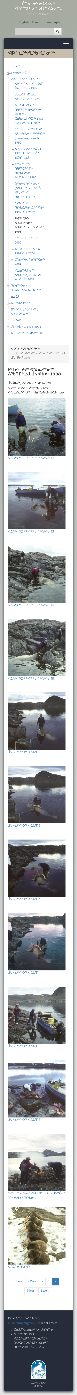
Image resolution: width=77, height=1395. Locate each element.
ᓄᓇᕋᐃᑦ (16, 320)
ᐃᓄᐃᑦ (15, 296)
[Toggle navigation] (66, 43)
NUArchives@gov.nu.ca (24, 1323)
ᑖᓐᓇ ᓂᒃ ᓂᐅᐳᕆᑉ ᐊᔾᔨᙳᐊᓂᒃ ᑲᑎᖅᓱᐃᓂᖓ (38, 9)
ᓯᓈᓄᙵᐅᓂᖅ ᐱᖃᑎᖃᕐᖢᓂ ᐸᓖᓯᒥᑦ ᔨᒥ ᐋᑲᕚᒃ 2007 (29, 275)
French (36, 22)
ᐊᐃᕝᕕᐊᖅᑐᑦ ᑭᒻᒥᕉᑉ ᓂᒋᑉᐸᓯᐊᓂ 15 (31, 678)
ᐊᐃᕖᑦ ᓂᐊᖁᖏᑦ (19, 1267)
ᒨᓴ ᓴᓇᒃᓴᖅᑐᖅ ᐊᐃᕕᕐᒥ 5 (24, 1046)
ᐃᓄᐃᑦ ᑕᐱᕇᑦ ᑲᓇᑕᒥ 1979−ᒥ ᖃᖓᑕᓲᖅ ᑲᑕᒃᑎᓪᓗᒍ (28, 154)
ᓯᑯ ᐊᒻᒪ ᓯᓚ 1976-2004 (26, 327)
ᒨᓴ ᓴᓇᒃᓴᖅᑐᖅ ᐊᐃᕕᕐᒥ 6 (24, 1120)
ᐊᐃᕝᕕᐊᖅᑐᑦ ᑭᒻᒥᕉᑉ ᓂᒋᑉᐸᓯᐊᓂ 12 (31, 458)
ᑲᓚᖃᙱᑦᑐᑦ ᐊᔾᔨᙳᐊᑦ (27, 333)
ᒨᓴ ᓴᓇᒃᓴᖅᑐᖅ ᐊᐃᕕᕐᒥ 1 (24, 752)
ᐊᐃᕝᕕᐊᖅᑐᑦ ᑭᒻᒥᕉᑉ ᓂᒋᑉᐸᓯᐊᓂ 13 (31, 531)
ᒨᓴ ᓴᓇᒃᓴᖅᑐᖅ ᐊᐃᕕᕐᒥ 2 (24, 825)
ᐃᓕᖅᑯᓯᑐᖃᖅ (20, 303)
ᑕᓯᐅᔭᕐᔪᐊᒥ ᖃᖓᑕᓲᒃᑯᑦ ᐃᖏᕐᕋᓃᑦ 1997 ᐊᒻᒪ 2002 (30, 208)
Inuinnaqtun (53, 22)
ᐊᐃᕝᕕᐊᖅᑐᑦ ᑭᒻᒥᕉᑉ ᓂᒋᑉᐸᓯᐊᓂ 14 (31, 605)
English (24, 22)
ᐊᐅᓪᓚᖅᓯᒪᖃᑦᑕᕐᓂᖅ (25, 79)
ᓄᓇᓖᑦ (15, 66)
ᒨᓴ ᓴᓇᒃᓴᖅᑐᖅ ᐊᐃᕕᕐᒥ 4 (24, 973)
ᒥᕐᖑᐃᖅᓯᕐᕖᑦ (19, 73)
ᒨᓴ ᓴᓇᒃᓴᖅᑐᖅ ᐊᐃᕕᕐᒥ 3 (24, 899)
